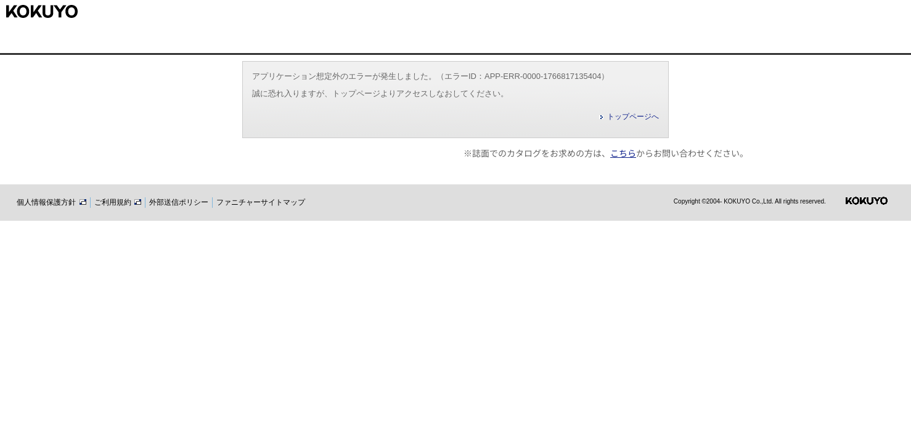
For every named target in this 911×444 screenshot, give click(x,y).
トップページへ (633, 116)
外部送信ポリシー (178, 202)
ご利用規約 (117, 202)
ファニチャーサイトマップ (260, 202)
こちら (623, 153)
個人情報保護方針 (51, 202)
